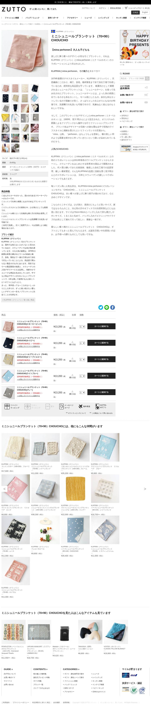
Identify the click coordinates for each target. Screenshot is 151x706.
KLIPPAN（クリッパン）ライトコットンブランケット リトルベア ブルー (105, 466)
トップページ (6, 24)
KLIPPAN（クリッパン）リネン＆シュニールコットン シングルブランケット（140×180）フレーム (75, 466)
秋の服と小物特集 (39, 674)
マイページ (8, 681)
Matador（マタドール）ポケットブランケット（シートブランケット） (64, 649)
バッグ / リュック (32, 18)
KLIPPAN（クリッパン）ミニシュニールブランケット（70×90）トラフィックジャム (102, 549)
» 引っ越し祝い (126, 137)
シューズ (88, 18)
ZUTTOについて (88, 8)
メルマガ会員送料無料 (135, 87)
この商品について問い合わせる (102, 413)
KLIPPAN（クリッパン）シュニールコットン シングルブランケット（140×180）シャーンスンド (45, 507)
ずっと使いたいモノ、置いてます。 (43, 9)
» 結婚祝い (124, 131)
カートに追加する (101, 326)
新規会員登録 (115, 8)
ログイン (102, 8)
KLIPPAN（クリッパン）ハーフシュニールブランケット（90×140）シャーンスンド (102, 507)
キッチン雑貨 (121, 18)
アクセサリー (72, 18)
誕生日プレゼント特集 (41, 677)
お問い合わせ (135, 102)
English (145, 12)
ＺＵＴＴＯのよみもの (41, 688)
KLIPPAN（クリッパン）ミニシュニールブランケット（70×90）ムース (12, 549)
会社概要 (56, 702)
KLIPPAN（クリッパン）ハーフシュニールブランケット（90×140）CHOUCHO (72, 549)
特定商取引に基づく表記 (41, 702)
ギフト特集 (37, 681)
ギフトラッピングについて (77, 413)
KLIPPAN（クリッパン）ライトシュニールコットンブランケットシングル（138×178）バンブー (75, 507)
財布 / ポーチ (53, 18)
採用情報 (66, 702)
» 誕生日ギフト (126, 140)
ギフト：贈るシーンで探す (23, 24)
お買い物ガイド (135, 95)
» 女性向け (124, 116)
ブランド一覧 (38, 684)
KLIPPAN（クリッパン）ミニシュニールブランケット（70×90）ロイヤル (12, 590)
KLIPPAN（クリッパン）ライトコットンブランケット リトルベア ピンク (15, 507)
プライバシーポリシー (21, 702)
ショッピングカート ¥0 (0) (139, 8)
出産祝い (38, 24)
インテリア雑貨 (140, 18)
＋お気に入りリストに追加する (28, 330)
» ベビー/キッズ (126, 121)
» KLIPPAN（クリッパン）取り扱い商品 (18, 300)
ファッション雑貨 (12, 18)
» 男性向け (124, 118)
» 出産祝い (124, 134)
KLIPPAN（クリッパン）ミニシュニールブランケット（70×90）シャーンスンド (42, 466)
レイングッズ (103, 18)
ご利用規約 (5, 702)
